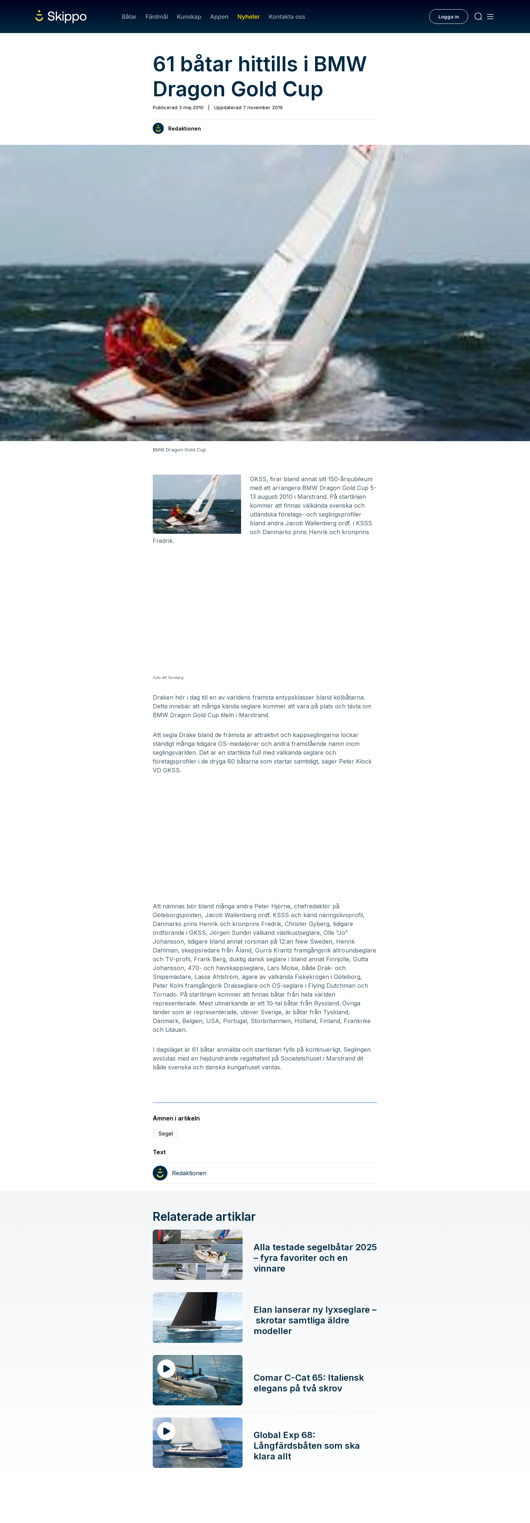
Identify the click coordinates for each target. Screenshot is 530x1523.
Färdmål (156, 16)
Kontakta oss (287, 16)
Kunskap (189, 16)
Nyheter (248, 16)
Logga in (448, 16)
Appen (219, 16)
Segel (166, 1133)
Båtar (129, 16)
